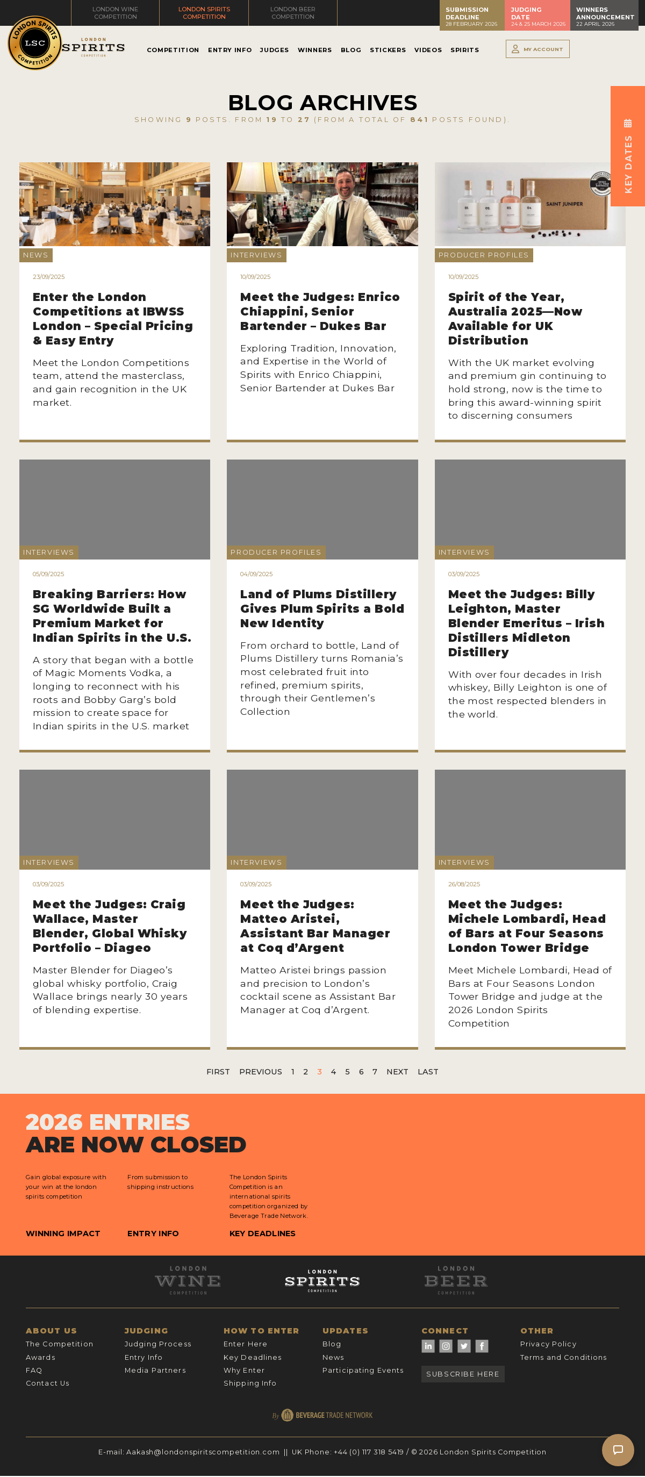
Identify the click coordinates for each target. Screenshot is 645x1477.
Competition (173, 50)
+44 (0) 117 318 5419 (369, 1452)
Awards (40, 1357)
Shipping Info (250, 1383)
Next (397, 1072)
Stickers (388, 50)
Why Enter (244, 1370)
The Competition (60, 1344)
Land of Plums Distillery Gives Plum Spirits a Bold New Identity (322, 608)
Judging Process (158, 1344)
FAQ (34, 1370)
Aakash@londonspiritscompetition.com (203, 1452)
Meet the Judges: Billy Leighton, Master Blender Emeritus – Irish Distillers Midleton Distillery (526, 623)
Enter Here (246, 1344)
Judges (274, 50)
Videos (428, 50)
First (218, 1072)
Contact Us (47, 1383)
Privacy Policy (548, 1344)
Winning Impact (63, 1233)
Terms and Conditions (563, 1357)
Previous (260, 1072)
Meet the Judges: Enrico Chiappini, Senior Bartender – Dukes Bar (320, 311)
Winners (315, 50)
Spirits (464, 50)
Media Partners (155, 1370)
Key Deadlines (263, 1233)
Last (428, 1072)
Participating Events (363, 1370)
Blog (351, 50)
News (333, 1357)
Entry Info (230, 50)
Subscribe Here (462, 1374)
